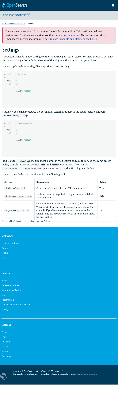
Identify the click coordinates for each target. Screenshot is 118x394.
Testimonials (7, 299)
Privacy (4, 309)
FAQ (3, 294)
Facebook (6, 356)
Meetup (5, 351)
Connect (5, 332)
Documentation (15, 14)
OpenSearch (14, 5)
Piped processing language (13, 23)
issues (24, 221)
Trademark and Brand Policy (15, 304)
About (4, 280)
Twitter (4, 336)
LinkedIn (5, 341)
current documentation (66, 35)
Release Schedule (10, 285)
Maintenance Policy (11, 290)
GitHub (47, 221)
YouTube (5, 346)
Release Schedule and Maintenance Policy (73, 39)
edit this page (35, 221)
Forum (4, 248)
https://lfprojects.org (88, 374)
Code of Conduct (9, 243)
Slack (4, 257)
